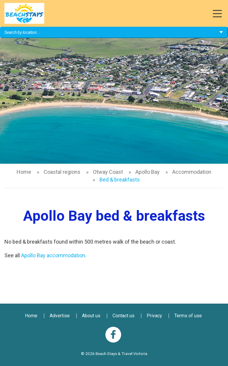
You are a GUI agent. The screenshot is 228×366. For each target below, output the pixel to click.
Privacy (154, 315)
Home (24, 172)
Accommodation (191, 172)
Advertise (60, 315)
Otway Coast (108, 172)
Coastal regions (62, 172)
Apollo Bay (147, 172)
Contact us (123, 315)
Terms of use (188, 315)
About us (91, 315)
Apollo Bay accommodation (53, 255)
